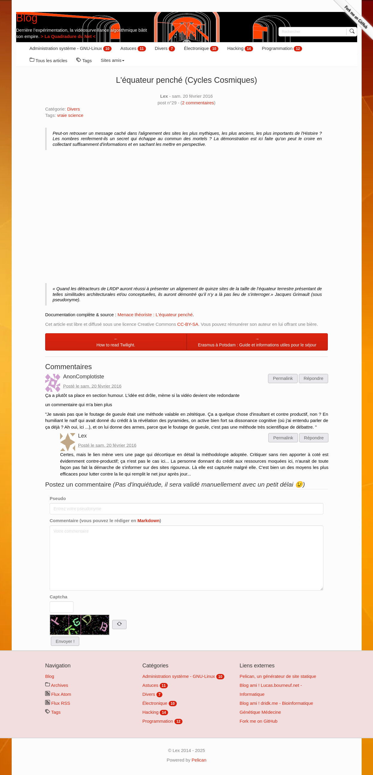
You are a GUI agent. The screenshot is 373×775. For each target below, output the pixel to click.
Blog (27, 18)
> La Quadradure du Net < (67, 36)
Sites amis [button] (112, 60)
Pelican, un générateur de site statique (278, 676)
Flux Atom (58, 694)
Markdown (148, 520)
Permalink (283, 378)
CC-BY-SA (187, 324)
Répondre (313, 378)
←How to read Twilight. (115, 342)
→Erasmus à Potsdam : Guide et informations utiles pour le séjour (257, 342)
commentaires (198, 102)
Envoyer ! (65, 641)
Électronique (201, 48)
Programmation (282, 48)
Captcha (58, 596)
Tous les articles (49, 60)
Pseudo (58, 498)
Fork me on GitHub (259, 721)
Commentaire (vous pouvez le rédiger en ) (105, 520)
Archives (56, 685)
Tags (84, 60)
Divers (165, 48)
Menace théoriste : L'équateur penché (155, 314)
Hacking (240, 48)
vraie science (70, 115)
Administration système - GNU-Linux (71, 48)
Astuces (133, 48)
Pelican (199, 759)
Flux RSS (57, 703)
